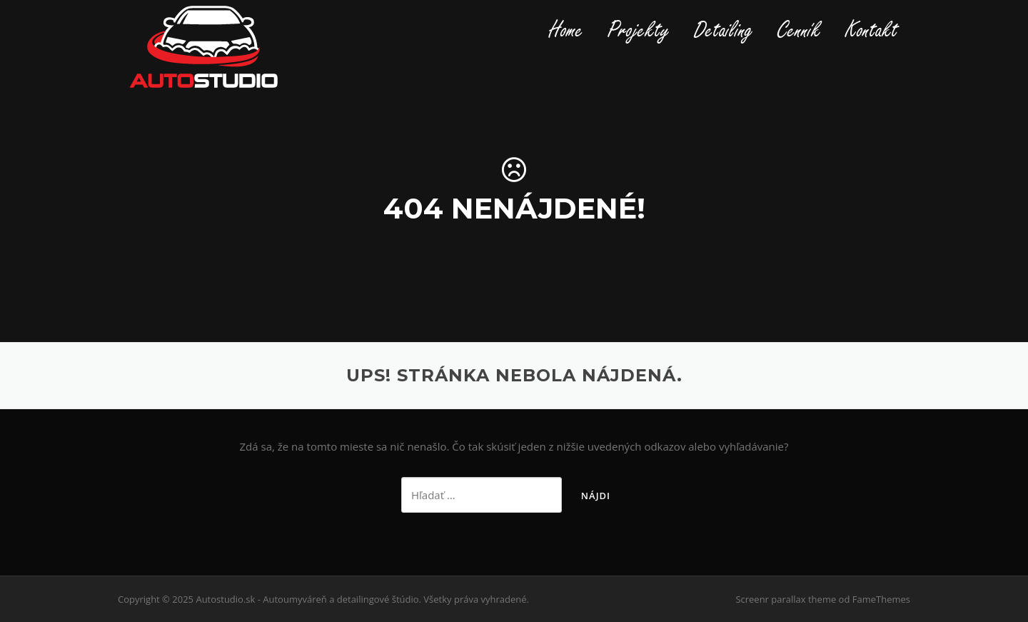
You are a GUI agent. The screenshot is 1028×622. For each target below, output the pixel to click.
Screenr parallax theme (785, 599)
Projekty (639, 30)
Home (566, 30)
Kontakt (871, 30)
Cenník (799, 30)
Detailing (723, 30)
